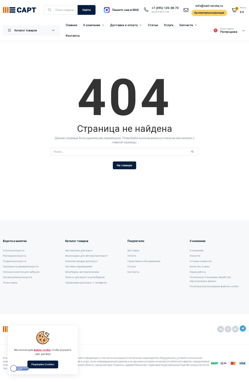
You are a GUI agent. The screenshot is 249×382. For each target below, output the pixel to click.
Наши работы (198, 271)
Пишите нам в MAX (125, 10)
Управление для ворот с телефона (86, 282)
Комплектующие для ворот (81, 261)
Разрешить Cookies (42, 364)
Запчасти (186, 25)
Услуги (168, 25)
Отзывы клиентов (201, 261)
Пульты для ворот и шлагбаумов (85, 277)
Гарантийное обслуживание (143, 261)
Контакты (73, 35)
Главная (71, 25)
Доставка (133, 250)
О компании (91, 25)
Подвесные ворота (14, 261)
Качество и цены (200, 266)
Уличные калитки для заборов (21, 271)
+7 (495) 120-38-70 (165, 8)
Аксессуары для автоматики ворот (86, 255)
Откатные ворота (13, 250)
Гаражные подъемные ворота (21, 266)
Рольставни (10, 282)
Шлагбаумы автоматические (82, 271)
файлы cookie (42, 349)
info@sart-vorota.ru (209, 6)
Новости (195, 255)
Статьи (153, 25)
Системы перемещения (78, 266)
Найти (86, 10)
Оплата (131, 255)
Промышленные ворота (17, 277)
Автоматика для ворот (79, 250)
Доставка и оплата (124, 25)
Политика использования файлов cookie (214, 286)
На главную (124, 165)
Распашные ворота (14, 255)
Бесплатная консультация (209, 13)
